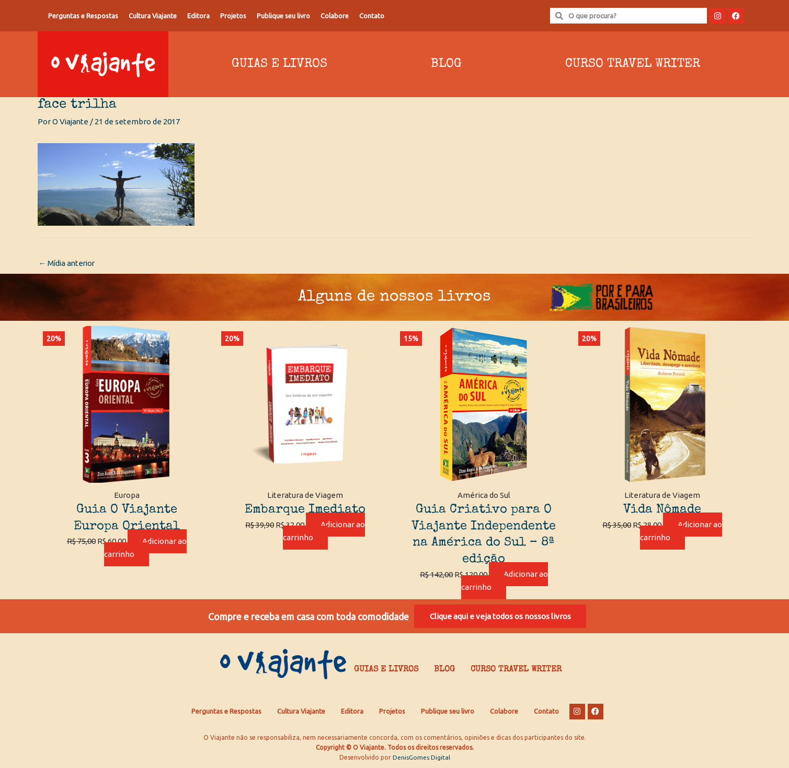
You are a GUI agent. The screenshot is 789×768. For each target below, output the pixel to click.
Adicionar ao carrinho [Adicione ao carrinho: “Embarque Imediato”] (324, 531)
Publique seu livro (283, 15)
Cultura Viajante (153, 15)
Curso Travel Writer (632, 64)
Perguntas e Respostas (83, 15)
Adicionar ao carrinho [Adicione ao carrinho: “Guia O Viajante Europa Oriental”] (145, 548)
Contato (371, 15)
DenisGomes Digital (421, 757)
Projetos (233, 15)
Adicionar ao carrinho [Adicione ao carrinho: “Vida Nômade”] (681, 531)
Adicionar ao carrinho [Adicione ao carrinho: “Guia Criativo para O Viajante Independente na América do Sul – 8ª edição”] (504, 581)
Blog (446, 64)
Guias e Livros (279, 64)
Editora (198, 15)
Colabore (335, 15)
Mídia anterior (68, 263)
